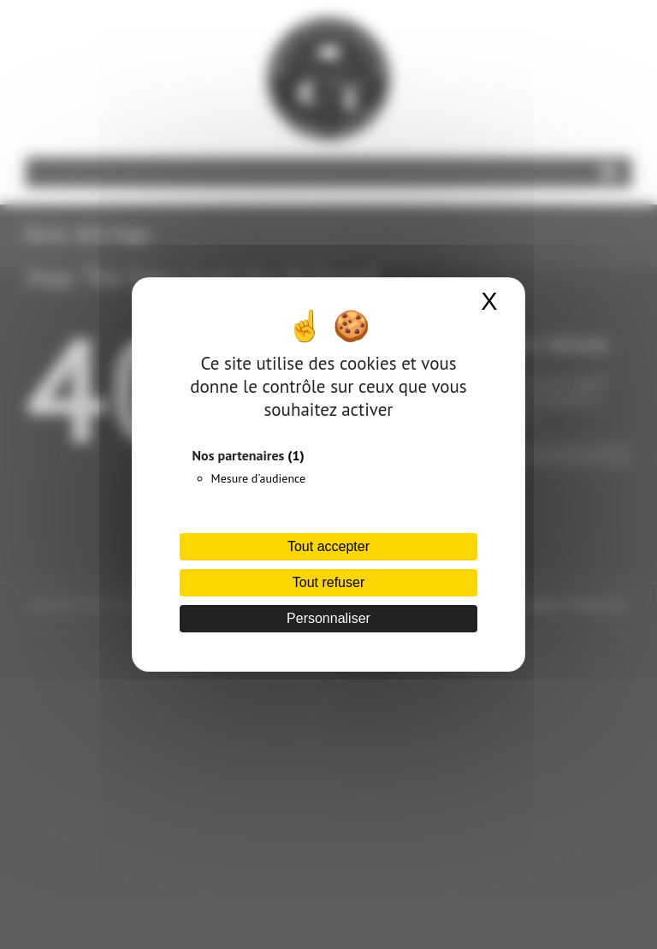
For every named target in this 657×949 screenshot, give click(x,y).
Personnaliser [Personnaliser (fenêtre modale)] (328, 618)
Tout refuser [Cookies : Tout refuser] (328, 582)
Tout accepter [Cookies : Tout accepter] (328, 546)
